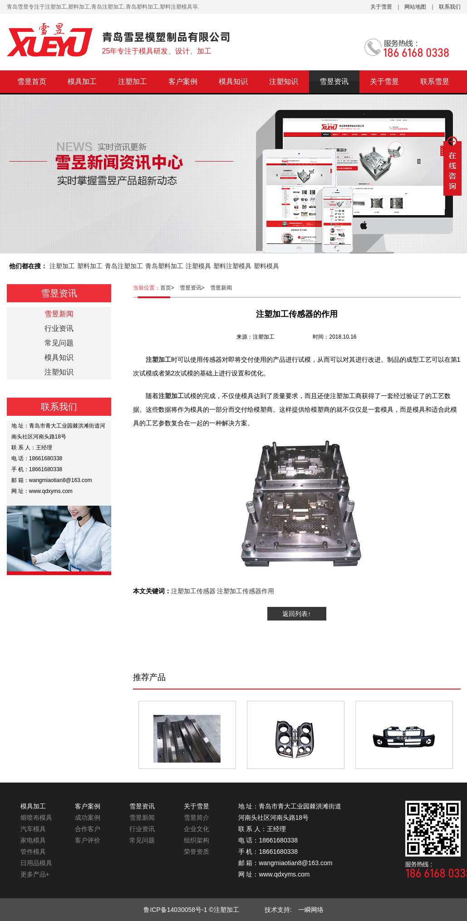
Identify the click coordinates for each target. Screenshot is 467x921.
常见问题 (59, 343)
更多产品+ (34, 874)
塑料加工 (90, 266)
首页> (170, 288)
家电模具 (33, 840)
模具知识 (233, 81)
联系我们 (450, 7)
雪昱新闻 (221, 288)
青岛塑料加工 (164, 266)
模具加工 (82, 81)
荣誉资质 (196, 851)
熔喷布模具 (36, 817)
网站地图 (415, 7)
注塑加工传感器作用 (245, 591)
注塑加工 (132, 81)
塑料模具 (266, 266)
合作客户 (87, 828)
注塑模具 (198, 266)
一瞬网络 (308, 909)
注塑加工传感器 (193, 591)
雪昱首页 (31, 81)
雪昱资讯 (334, 81)
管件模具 (33, 851)
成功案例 (87, 817)
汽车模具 (33, 828)
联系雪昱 (434, 81)
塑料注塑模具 (232, 266)
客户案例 (182, 81)
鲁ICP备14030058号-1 (175, 909)
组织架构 (196, 840)
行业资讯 (59, 328)
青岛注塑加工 (124, 266)
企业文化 (196, 828)
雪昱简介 (196, 817)
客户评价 (87, 840)
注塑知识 (283, 81)
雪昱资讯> (195, 288)
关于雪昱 (381, 7)
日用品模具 (36, 863)
